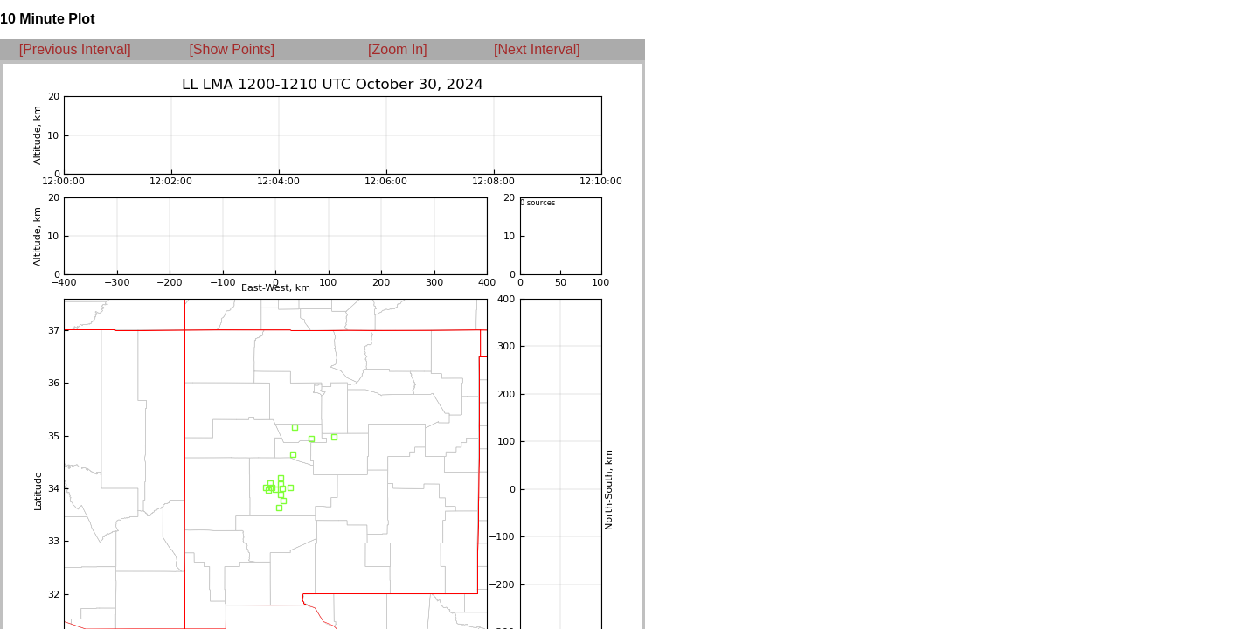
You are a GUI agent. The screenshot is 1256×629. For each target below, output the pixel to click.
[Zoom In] (397, 49)
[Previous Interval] (75, 49)
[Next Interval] (537, 49)
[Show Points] (231, 49)
